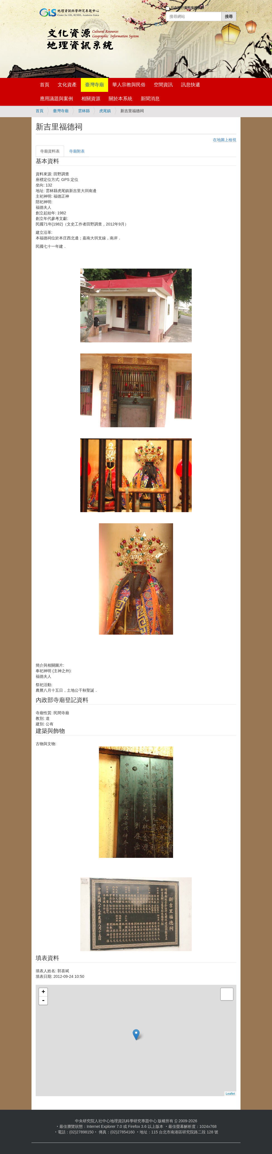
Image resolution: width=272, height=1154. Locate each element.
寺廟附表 (77, 151)
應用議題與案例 (56, 98)
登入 (158, 24)
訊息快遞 (190, 84)
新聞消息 (150, 98)
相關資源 (90, 98)
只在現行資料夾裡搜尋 (187, 8)
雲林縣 (84, 111)
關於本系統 (120, 98)
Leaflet (230, 1093)
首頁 (44, 84)
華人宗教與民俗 (128, 84)
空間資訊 (163, 84)
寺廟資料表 (50, 151)
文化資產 (67, 84)
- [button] (43, 1000)
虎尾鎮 (105, 111)
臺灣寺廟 (94, 84)
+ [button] (43, 992)
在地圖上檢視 (224, 140)
